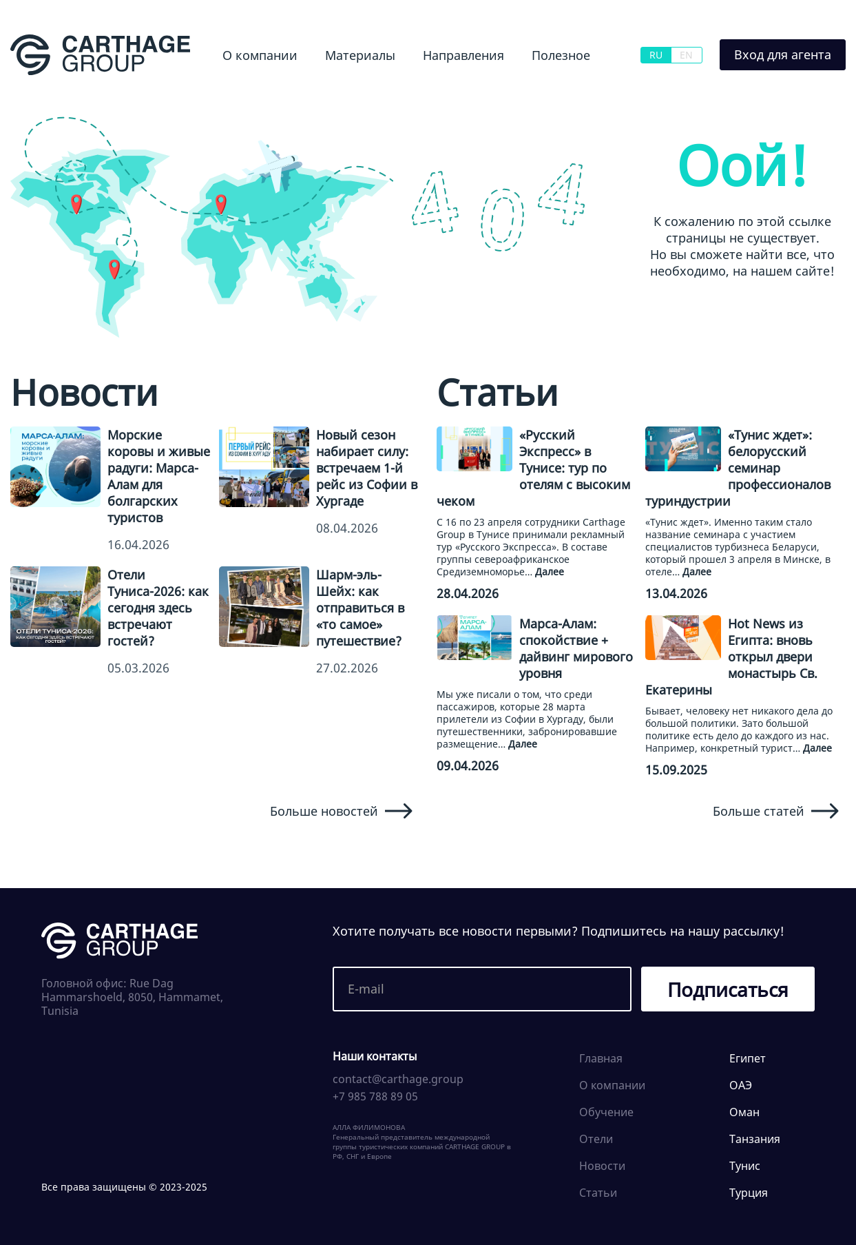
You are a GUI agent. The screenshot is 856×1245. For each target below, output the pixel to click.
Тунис (744, 1165)
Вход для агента (782, 54)
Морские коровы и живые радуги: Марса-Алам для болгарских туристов (158, 476)
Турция (748, 1192)
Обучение (606, 1112)
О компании (259, 55)
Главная (601, 1058)
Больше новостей (341, 811)
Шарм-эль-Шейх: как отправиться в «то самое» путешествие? (360, 607)
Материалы (360, 55)
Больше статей (776, 811)
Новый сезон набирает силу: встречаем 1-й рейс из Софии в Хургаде (366, 467)
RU (655, 54)
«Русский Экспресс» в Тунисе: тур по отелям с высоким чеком (533, 467)
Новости (602, 1165)
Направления (463, 55)
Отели (596, 1138)
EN (686, 54)
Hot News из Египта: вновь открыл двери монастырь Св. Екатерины (731, 656)
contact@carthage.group (398, 1079)
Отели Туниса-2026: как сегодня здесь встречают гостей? (158, 607)
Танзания (754, 1138)
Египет (747, 1058)
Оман (744, 1112)
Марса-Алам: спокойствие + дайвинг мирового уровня (576, 648)
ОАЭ (740, 1085)
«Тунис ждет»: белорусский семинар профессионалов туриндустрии (738, 467)
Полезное (561, 55)
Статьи (598, 1192)
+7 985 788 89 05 (375, 1096)
